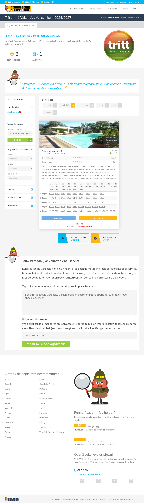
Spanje (7, 427)
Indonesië (9, 408)
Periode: (10, 164)
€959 (81, 202)
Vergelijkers (95, 9)
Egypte (7, 394)
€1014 (88, 206)
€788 (51, 206)
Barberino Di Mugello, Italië (53, 153)
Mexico (8, 418)
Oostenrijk (9, 422)
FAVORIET (58, 218)
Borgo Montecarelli (52, 151)
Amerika (8, 379)
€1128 (81, 206)
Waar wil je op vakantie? (17, 129)
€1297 (81, 211)
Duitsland (43, 389)
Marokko (43, 413)
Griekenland (10, 398)
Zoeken (18, 140)
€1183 (88, 211)
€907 (51, 211)
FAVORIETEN (108, 2)
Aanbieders (112, 9)
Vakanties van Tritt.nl (20, 25)
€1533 (109, 211)
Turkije (7, 432)
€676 (88, 198)
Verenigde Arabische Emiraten (51, 432)
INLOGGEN (121, 2)
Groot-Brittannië (46, 398)
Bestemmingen (130, 9)
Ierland (7, 403)
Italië (41, 408)
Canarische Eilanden (47, 384)
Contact (94, 499)
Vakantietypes (14, 197)
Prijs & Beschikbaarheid (18, 149)
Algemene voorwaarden (62, 499)
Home (103, 17)
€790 (81, 198)
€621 (81, 193)
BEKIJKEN (98, 218)
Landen (10, 189)
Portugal (42, 422)
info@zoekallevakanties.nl (88, 474)
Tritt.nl (79, 224)
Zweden (8, 437)
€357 (51, 193)
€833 (57, 211)
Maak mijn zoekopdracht (46, 344)
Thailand (43, 427)
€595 (51, 202)
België (41, 379)
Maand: (10, 154)
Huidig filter (13, 107)
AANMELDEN (134, 2)
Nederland (43, 418)
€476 (51, 198)
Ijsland (42, 403)
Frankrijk (43, 394)
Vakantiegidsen (76, 9)
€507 (88, 193)
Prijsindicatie (12, 174)
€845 (88, 202)
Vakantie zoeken (15, 124)
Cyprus (8, 389)
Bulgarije (8, 384)
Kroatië (8, 413)
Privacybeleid (82, 499)
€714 (57, 206)
